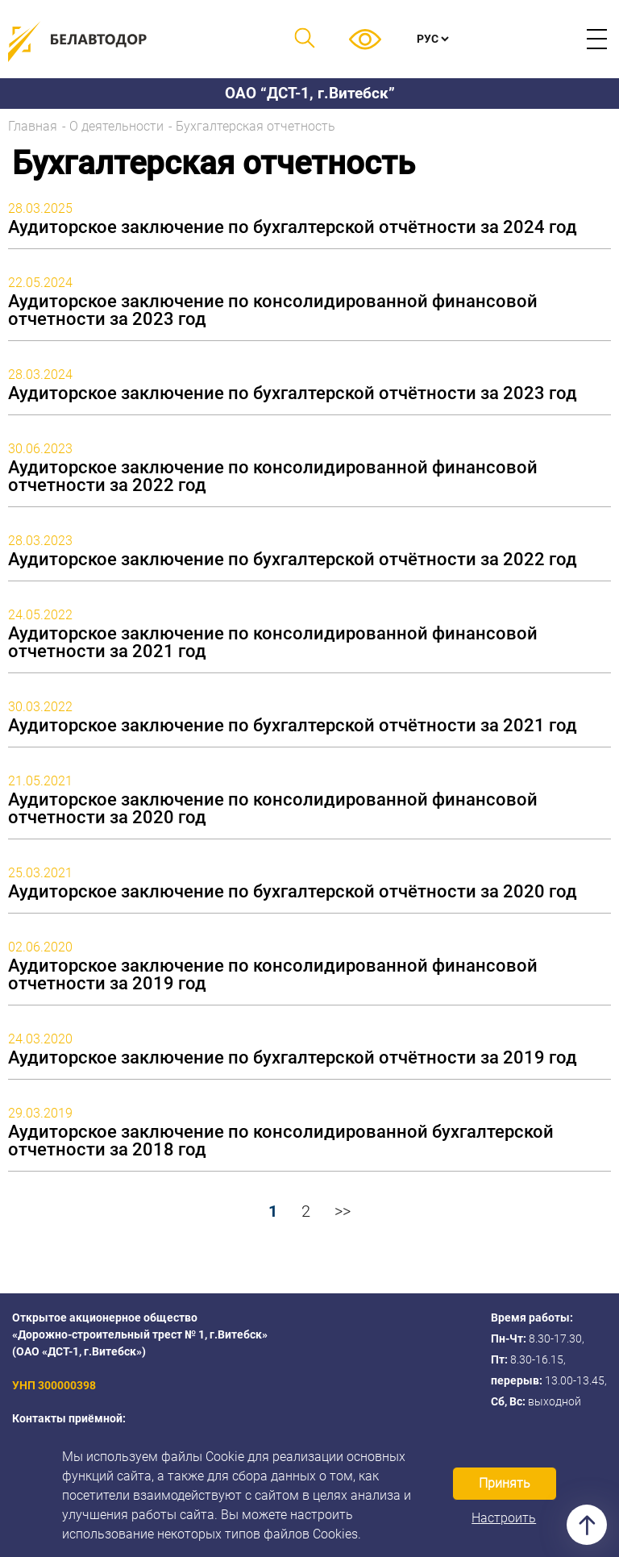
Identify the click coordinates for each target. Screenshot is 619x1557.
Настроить (504, 1518)
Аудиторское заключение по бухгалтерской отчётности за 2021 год (292, 726)
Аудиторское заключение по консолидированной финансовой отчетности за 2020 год (273, 808)
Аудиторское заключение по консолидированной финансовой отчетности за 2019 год (273, 975)
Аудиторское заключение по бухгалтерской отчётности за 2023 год (292, 393)
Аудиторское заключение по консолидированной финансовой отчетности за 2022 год (273, 476)
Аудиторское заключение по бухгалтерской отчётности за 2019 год (292, 1058)
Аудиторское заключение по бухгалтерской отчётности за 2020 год (292, 892)
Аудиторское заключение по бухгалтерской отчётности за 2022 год (292, 559)
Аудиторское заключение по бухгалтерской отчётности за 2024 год (292, 227)
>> (342, 1211)
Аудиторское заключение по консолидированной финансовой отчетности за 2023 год (273, 310)
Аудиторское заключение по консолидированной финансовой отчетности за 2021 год (273, 642)
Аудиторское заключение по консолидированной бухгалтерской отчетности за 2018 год (281, 1141)
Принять (504, 1483)
